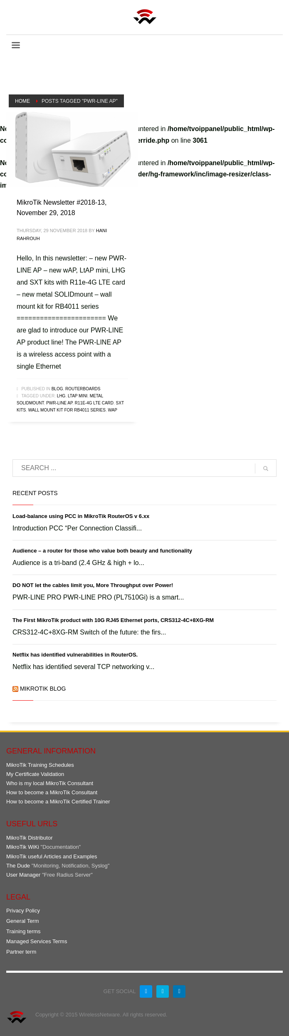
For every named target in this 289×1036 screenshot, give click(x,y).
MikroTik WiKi (22, 847)
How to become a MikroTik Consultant (51, 792)
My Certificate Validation (35, 774)
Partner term (21, 952)
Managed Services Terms (36, 941)
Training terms (23, 931)
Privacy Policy (23, 910)
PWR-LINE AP (59, 403)
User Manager (23, 875)
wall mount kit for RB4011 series (67, 410)
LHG (61, 396)
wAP (112, 410)
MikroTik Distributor (29, 838)
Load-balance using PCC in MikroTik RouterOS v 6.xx (80, 516)
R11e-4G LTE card (94, 403)
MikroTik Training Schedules (40, 765)
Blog (57, 389)
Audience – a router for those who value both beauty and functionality (102, 551)
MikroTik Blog (43, 688)
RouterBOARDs (82, 389)
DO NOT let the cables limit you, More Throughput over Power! (92, 585)
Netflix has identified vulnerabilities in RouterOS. (75, 655)
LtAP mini (77, 396)
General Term (22, 921)
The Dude (18, 866)
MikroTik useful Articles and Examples (51, 856)
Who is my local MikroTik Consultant (49, 783)
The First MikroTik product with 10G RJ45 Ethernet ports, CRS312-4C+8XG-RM (113, 620)
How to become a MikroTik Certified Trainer (58, 801)
